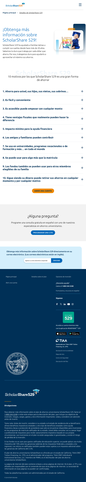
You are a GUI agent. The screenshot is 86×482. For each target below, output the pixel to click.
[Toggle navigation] (80, 5)
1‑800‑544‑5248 (67, 286)
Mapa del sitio (60, 354)
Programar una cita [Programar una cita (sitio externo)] (43, 233)
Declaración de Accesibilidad (64, 350)
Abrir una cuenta (43, 191)
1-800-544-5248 (10, 414)
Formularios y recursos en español (67, 291)
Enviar (56, 260)
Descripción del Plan (62, 361)
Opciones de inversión (63, 277)
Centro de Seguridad (62, 358)
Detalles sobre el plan (39, 277)
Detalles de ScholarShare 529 (30, 13)
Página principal (9, 13)
